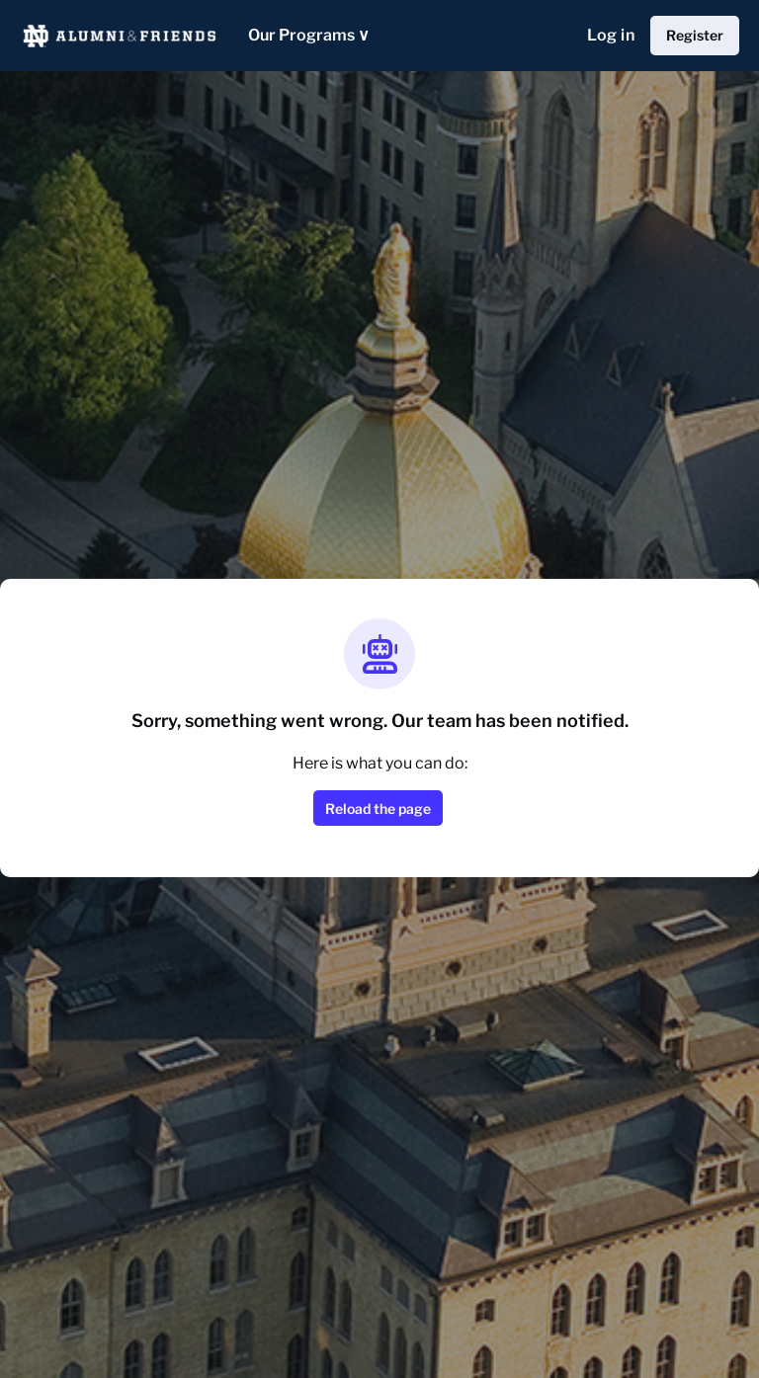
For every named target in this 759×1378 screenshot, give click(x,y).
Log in (610, 35)
